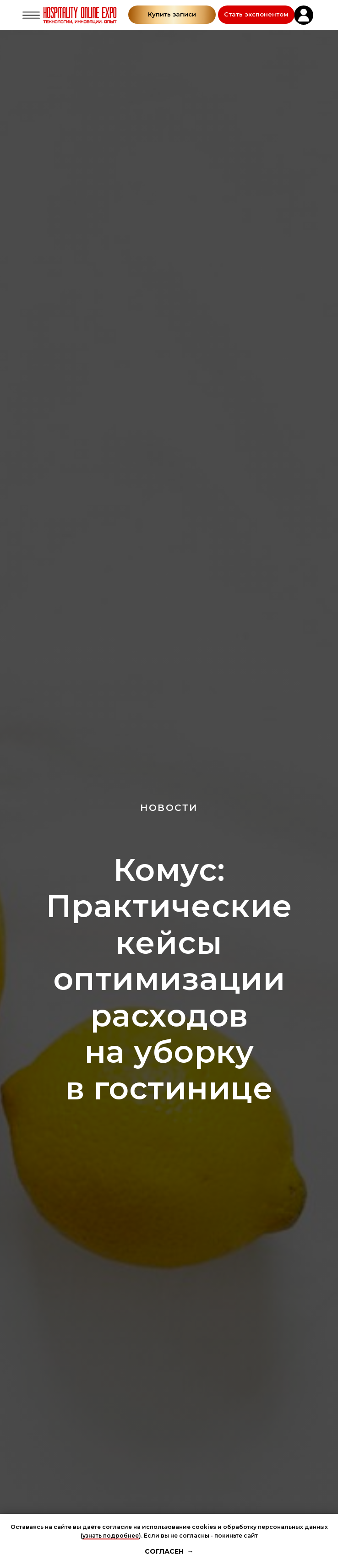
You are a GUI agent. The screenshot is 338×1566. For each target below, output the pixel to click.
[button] (256, 14)
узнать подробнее (110, 1535)
